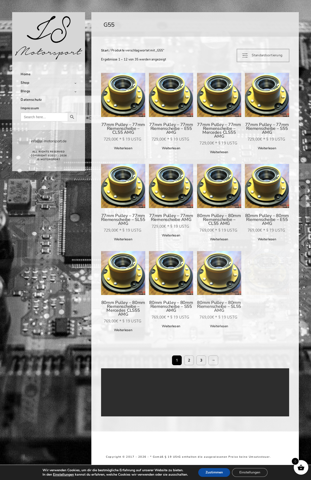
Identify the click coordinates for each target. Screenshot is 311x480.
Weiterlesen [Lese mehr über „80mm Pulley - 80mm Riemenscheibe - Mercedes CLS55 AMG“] (123, 330)
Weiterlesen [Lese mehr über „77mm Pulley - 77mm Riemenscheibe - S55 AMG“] (267, 148)
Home (26, 74)
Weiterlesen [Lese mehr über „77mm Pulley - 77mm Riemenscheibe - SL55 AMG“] (123, 239)
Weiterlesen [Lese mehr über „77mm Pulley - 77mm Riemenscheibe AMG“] (171, 235)
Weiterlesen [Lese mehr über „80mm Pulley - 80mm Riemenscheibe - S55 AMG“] (171, 326)
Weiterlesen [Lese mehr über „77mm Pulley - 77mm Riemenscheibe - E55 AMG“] (171, 148)
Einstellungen (63, 474)
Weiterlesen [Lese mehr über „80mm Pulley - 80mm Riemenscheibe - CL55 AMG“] (219, 239)
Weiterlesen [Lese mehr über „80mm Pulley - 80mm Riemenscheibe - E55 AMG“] (267, 239)
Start (105, 50)
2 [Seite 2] (189, 360)
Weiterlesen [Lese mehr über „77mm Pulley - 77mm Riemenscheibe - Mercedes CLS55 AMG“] (219, 152)
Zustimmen (214, 472)
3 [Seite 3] (201, 360)
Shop (25, 82)
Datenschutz (31, 99)
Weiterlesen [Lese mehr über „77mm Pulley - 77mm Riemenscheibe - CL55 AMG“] (123, 148)
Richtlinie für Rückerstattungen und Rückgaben (165, 460)
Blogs (25, 91)
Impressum (30, 108)
